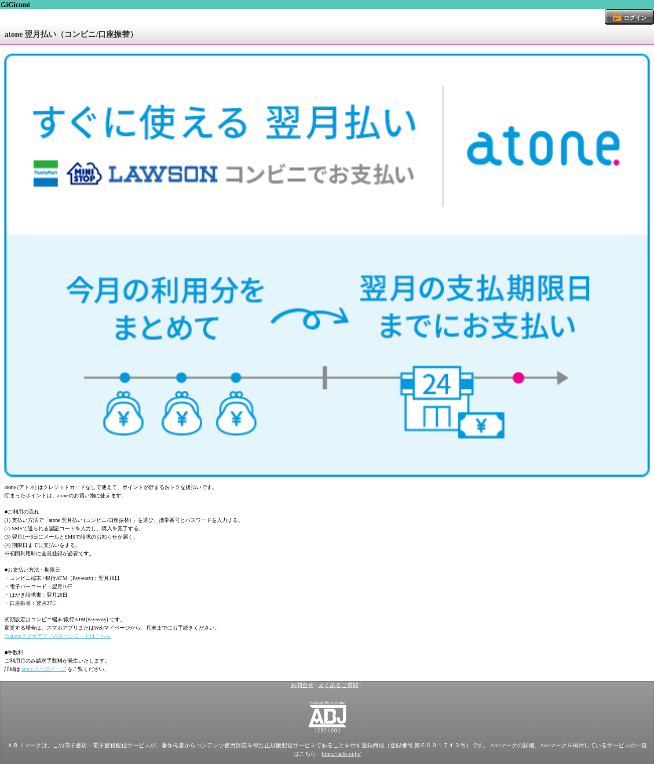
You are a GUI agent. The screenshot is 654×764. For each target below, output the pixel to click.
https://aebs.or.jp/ (341, 754)
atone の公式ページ (44, 669)
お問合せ (302, 685)
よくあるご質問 (338, 685)
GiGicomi (15, 4)
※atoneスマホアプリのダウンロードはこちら (57, 636)
